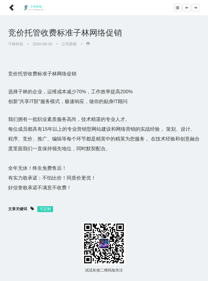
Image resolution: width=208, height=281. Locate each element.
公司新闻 (69, 44)
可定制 (45, 209)
